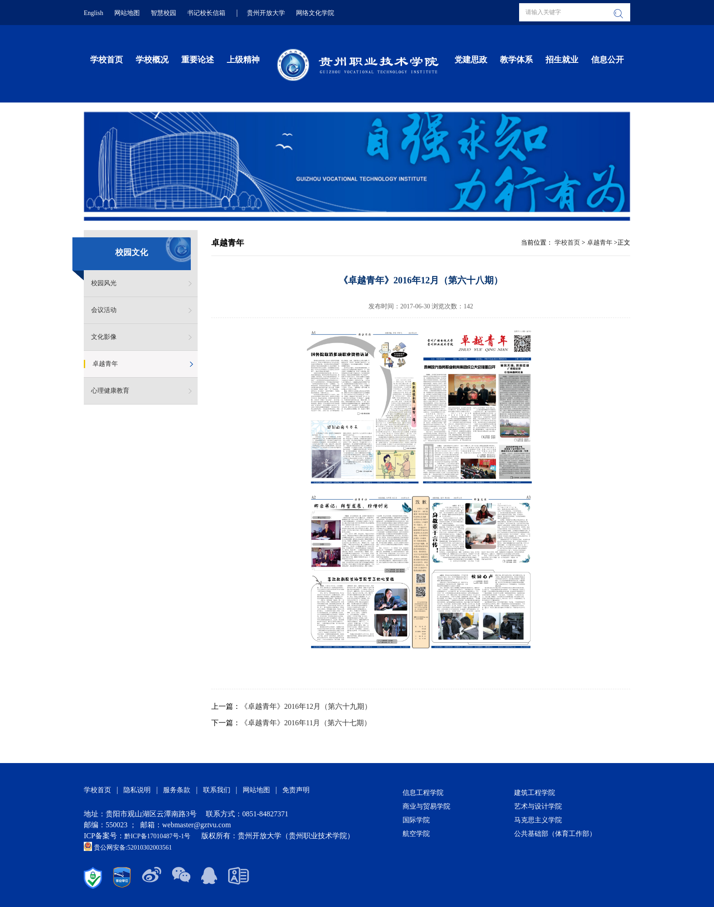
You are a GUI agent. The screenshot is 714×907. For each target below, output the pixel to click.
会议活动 (104, 310)
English (93, 13)
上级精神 (243, 59)
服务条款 (176, 790)
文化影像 (104, 336)
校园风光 (104, 283)
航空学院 (416, 833)
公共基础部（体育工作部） (555, 833)
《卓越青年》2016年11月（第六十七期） (305, 723)
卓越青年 (105, 363)
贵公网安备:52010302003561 (128, 847)
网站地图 (127, 13)
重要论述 (197, 59)
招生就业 (562, 59)
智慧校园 (163, 13)
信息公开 (607, 59)
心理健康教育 (110, 390)
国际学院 (416, 820)
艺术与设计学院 (538, 806)
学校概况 (152, 59)
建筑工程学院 (534, 792)
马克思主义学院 (538, 820)
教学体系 (516, 59)
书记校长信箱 (206, 13)
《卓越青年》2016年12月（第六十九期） (306, 706)
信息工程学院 (423, 792)
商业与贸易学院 (426, 806)
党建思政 (470, 59)
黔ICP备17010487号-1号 (158, 836)
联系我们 (216, 790)
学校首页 (106, 59)
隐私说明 (137, 790)
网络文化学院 (315, 13)
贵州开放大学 (266, 13)
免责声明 (296, 790)
